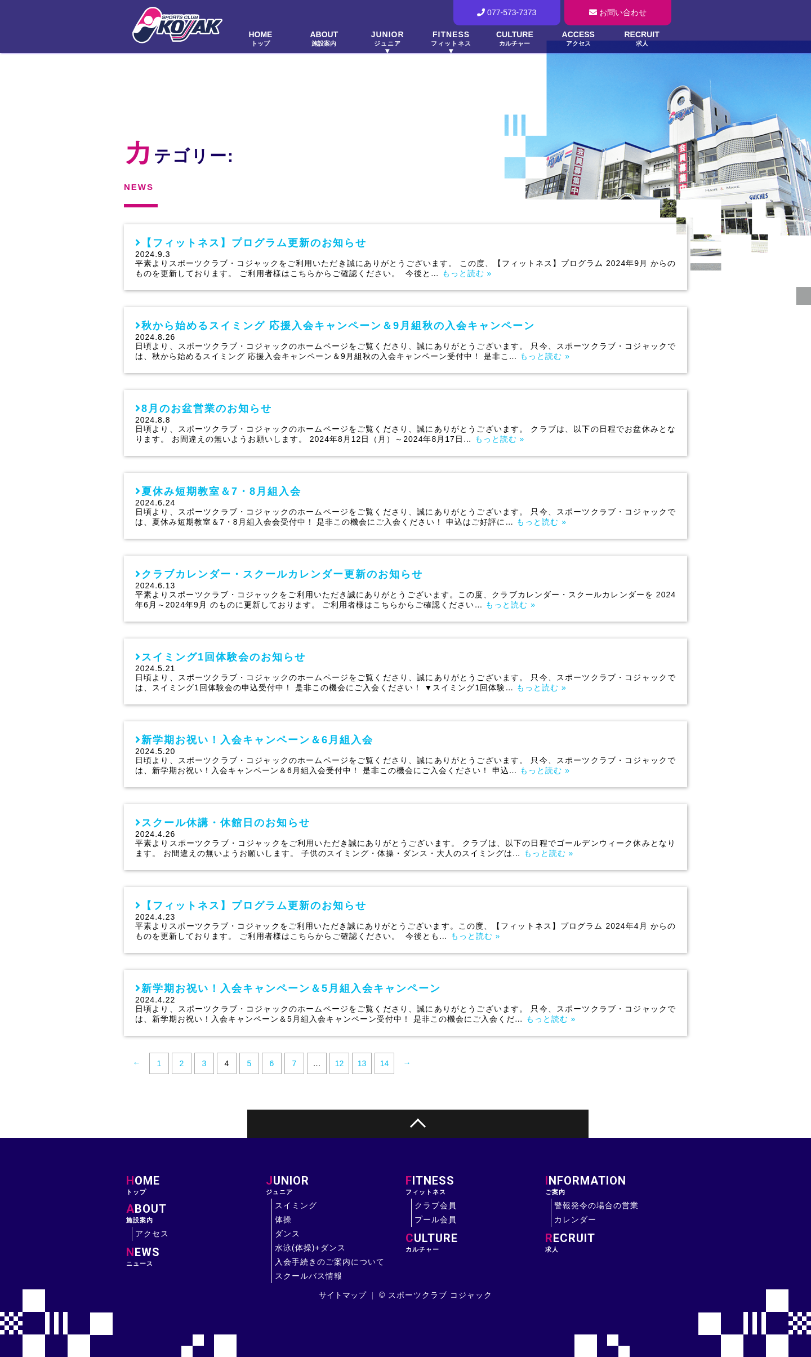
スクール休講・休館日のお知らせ (225, 822)
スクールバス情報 (308, 1275)
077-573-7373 (506, 12)
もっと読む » (467, 273)
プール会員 (436, 1219)
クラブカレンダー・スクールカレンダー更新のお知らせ (282, 574)
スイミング (296, 1205)
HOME (260, 38)
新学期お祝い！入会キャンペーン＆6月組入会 (257, 740)
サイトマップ (342, 1295)
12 (339, 1063)
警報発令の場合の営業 (596, 1205)
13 (362, 1063)
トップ (196, 1185)
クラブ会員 (436, 1205)
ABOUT (324, 38)
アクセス (152, 1233)
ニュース (196, 1257)
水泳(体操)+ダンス (310, 1247)
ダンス (287, 1233)
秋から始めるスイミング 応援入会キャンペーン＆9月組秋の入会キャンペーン (338, 325)
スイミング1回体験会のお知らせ (223, 657)
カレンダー (575, 1219)
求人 (615, 1242)
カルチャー (475, 1242)
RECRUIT (641, 38)
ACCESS (578, 38)
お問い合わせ (618, 12)
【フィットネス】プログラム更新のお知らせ (254, 243)
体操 (283, 1219)
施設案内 (196, 1213)
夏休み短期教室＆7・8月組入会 (221, 491)
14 (384, 1063)
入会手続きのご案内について (330, 1261)
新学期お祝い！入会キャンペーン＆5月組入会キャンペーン (291, 988)
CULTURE (514, 38)
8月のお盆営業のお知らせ (206, 408)
